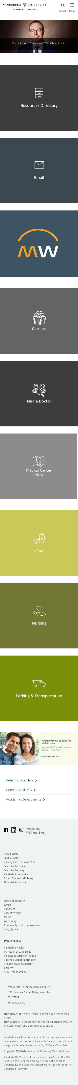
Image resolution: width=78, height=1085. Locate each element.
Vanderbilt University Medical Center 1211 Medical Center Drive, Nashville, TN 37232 (29, 992)
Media (7, 917)
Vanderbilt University (16, 874)
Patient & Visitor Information (20, 960)
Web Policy (10, 921)
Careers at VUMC (19, 790)
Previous (7, 750)
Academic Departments (24, 799)
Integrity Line (11, 929)
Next (71, 750)
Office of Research (14, 901)
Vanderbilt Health (14, 947)
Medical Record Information (20, 955)
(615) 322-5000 (16, 1002)
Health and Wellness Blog (35, 830)
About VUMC (11, 854)
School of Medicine (15, 866)
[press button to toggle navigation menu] (72, 9)
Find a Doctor (12, 858)
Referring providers (19, 780)
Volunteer (9, 909)
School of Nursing (14, 870)
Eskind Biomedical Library (18, 878)
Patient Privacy (12, 913)
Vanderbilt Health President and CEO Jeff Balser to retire (39, 43)
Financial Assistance (15, 882)
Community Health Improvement (22, 925)
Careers (8, 968)
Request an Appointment (18, 964)
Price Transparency (15, 972)
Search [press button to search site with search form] (63, 7)
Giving (7, 905)
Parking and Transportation (19, 862)
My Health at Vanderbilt (17, 951)
